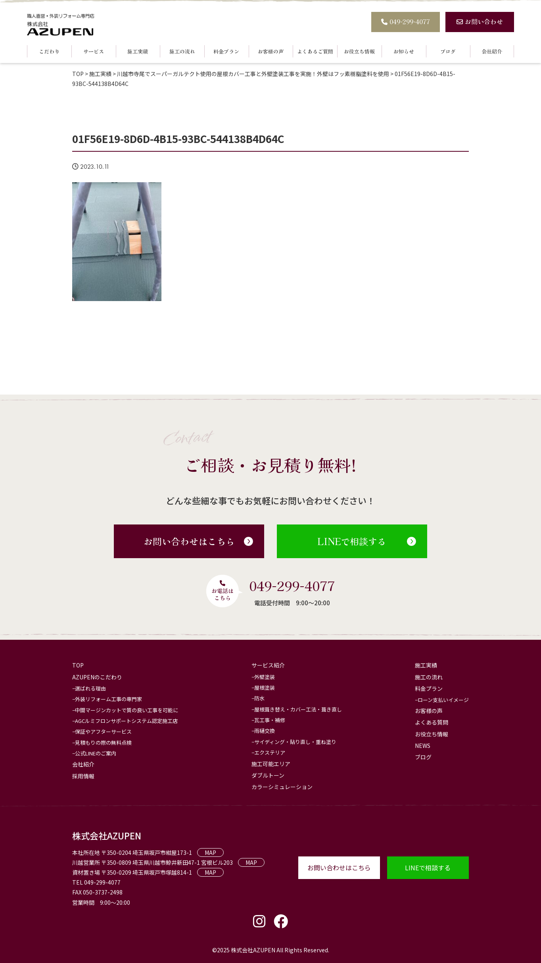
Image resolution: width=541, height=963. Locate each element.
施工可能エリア (270, 764)
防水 (259, 698)
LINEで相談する (366, 541)
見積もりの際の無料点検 (103, 742)
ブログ (448, 51)
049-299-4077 (405, 21)
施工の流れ (182, 51)
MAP (210, 852)
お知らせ (403, 51)
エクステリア (269, 752)
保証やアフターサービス (103, 731)
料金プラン (226, 51)
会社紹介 (492, 51)
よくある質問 (431, 722)
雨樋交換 (264, 730)
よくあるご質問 (315, 51)
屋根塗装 (264, 687)
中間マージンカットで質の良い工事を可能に (126, 710)
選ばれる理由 (90, 688)
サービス (93, 51)
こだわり (49, 51)
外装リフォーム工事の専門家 (108, 699)
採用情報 (83, 776)
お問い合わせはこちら (198, 541)
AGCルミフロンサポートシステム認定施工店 (126, 721)
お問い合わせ (480, 21)
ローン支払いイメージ (443, 700)
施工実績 (137, 51)
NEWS (422, 745)
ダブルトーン (267, 775)
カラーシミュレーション (282, 787)
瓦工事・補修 (269, 720)
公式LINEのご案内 (95, 753)
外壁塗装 (264, 677)
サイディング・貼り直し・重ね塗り (295, 742)
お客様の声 (271, 51)
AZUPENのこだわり (97, 677)
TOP (78, 665)
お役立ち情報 (359, 51)
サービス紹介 (268, 665)
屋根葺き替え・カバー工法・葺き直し (298, 709)
